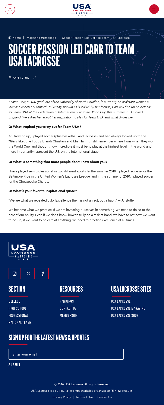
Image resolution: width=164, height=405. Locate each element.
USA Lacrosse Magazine (128, 309)
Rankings (67, 302)
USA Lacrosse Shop (124, 316)
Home (16, 38)
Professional (18, 316)
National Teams (20, 323)
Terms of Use (84, 397)
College (14, 302)
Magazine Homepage (41, 38)
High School (17, 309)
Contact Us (68, 309)
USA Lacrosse (121, 302)
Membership (69, 316)
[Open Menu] (154, 9)
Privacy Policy (62, 397)
